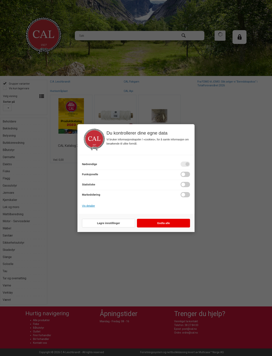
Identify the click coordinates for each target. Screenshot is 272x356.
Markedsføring (91, 194)
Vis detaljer (88, 205)
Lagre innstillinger (108, 223)
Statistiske (88, 184)
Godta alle (163, 223)
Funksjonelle (90, 174)
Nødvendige (89, 164)
